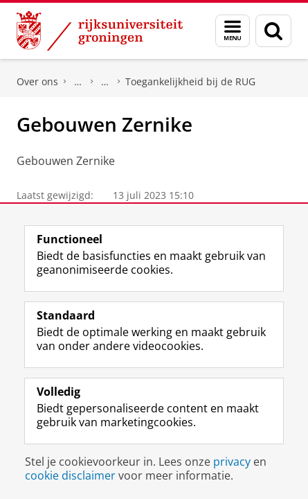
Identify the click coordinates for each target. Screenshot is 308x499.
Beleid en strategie (78, 82)
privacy (232, 461)
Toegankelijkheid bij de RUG (190, 81)
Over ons (37, 81)
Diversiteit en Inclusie (105, 82)
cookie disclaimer (70, 475)
